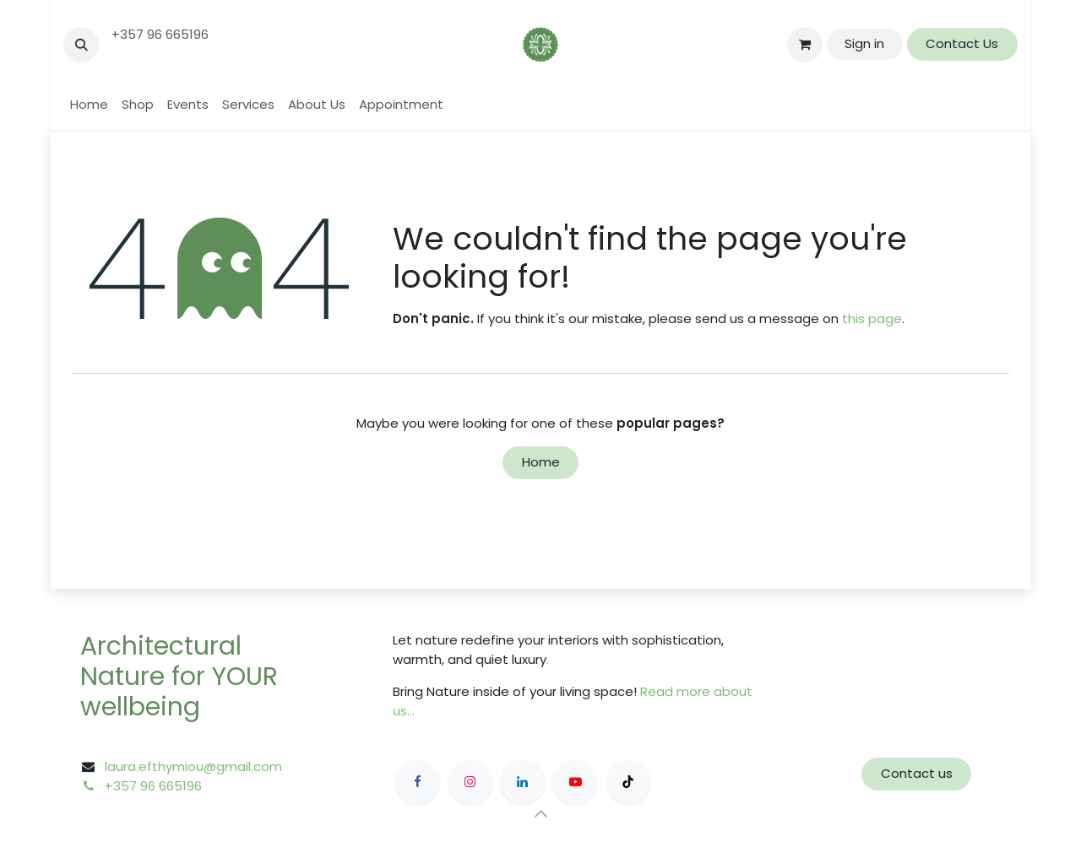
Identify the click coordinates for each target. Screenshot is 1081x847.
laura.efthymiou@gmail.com (193, 766)
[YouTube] (575, 782)
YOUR (245, 676)
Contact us (917, 773)
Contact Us (962, 43)
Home (541, 462)
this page (872, 318)
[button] (81, 44)
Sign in (864, 43)
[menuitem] (89, 105)
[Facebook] (417, 782)
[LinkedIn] (523, 782)
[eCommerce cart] (805, 44)
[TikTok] (628, 782)
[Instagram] (470, 782)
